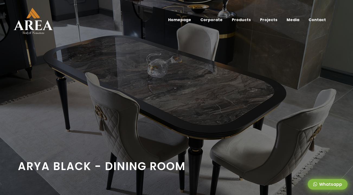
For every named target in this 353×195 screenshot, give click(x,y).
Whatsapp (327, 184)
